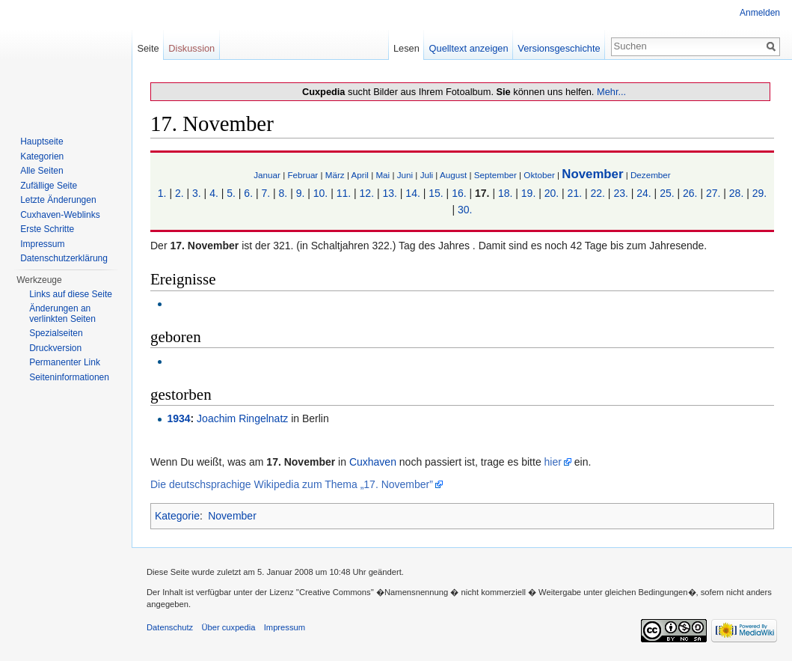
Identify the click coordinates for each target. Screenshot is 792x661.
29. (759, 193)
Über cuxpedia (228, 627)
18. (505, 193)
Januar (267, 175)
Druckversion (55, 348)
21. (575, 193)
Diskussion (191, 48)
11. (344, 193)
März (335, 175)
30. (465, 210)
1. (162, 193)
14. (412, 193)
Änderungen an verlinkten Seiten (62, 313)
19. (528, 193)
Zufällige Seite (48, 185)
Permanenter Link (64, 362)
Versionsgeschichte (559, 48)
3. (196, 193)
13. (389, 193)
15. (436, 193)
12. (367, 193)
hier (553, 462)
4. (213, 193)
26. (690, 193)
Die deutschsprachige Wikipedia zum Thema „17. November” (291, 484)
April (360, 175)
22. (597, 193)
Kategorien (42, 156)
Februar (302, 175)
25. (667, 193)
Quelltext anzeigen (469, 48)
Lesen (406, 48)
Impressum (42, 244)
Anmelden (760, 12)
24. (643, 193)
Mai (382, 175)
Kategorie (177, 516)
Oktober (539, 175)
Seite (148, 48)
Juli (427, 175)
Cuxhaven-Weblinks (60, 215)
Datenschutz (170, 627)
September (495, 175)
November (592, 174)
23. (620, 193)
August (453, 175)
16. (459, 193)
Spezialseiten (55, 333)
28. (736, 193)
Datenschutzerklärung (64, 258)
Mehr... (611, 91)
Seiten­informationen (69, 377)
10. (320, 193)
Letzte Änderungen (58, 200)
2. (179, 193)
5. (231, 193)
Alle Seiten (41, 170)
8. (283, 193)
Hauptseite (41, 141)
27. (713, 193)
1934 (178, 418)
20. (551, 193)
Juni (405, 175)
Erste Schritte (47, 229)
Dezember (650, 175)
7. (265, 193)
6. (248, 193)
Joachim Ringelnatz (242, 418)
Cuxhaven (372, 462)
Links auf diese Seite (70, 294)
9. (300, 193)
